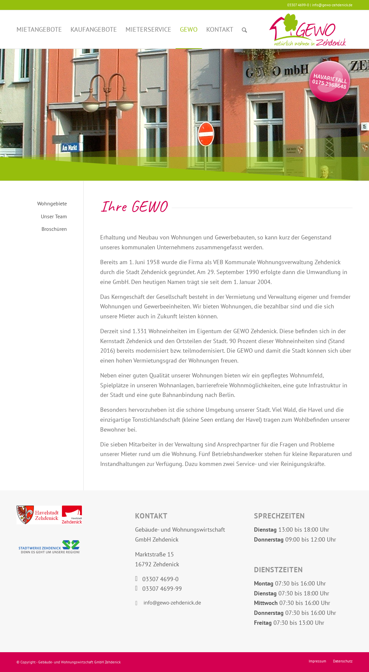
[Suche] (244, 29)
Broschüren (54, 229)
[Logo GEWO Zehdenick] (308, 29)
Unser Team (54, 216)
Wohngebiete (52, 203)
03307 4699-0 (160, 579)
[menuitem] (39, 29)
